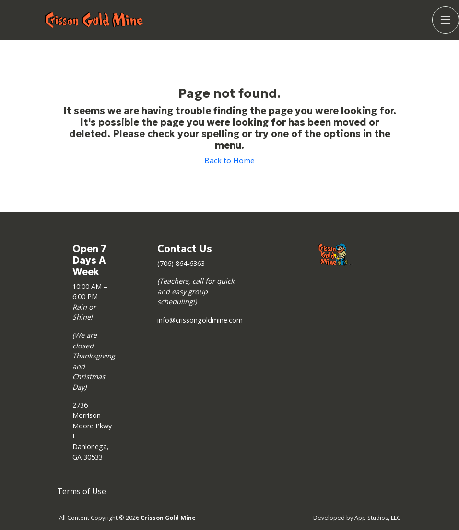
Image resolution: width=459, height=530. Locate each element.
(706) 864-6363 (181, 263)
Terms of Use (81, 491)
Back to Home (229, 160)
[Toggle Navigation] (445, 20)
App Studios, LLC (377, 518)
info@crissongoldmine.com (200, 319)
